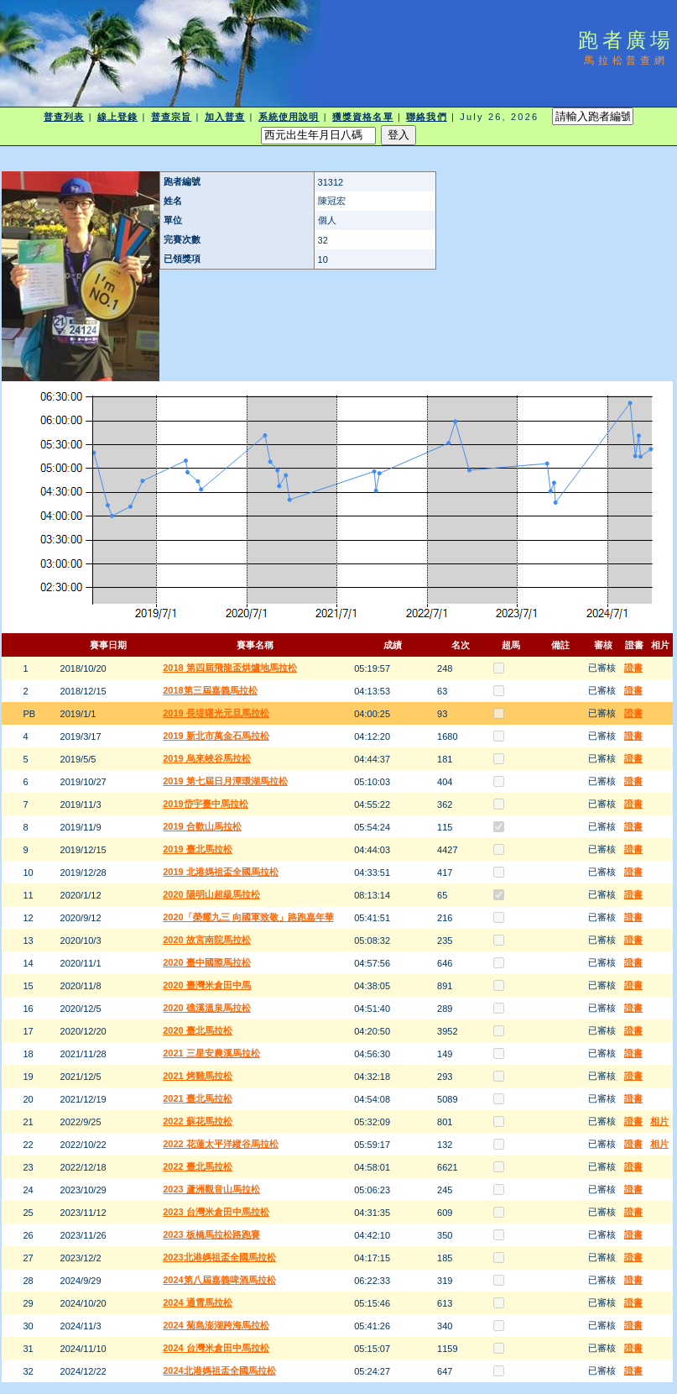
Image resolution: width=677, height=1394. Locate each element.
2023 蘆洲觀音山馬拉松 (211, 1189)
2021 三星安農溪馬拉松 (211, 1053)
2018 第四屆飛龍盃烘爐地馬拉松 (230, 668)
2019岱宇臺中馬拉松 (205, 804)
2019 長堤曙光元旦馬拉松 (216, 713)
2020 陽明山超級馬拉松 (211, 894)
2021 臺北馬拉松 (197, 1098)
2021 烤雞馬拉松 (197, 1076)
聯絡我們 (426, 117)
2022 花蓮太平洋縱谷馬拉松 (221, 1144)
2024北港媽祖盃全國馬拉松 (219, 1370)
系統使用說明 (289, 117)
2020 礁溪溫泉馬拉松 (207, 1008)
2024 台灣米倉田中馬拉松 (216, 1348)
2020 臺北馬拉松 (197, 1030)
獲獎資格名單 (362, 117)
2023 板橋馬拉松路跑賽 (211, 1234)
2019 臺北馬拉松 (197, 849)
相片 (659, 1121)
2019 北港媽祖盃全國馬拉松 (221, 872)
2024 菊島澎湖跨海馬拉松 (216, 1325)
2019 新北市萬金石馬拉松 (216, 736)
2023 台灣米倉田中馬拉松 (216, 1212)
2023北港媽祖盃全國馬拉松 (219, 1257)
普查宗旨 (171, 117)
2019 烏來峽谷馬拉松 (207, 758)
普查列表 (64, 117)
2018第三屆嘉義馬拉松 (210, 690)
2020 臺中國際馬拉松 (207, 962)
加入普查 (225, 117)
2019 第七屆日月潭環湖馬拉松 (225, 781)
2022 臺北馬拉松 (197, 1166)
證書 (633, 668)
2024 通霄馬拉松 (197, 1302)
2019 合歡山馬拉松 (202, 826)
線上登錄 (117, 117)
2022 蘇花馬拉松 (197, 1121)
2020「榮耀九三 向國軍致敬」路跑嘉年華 (248, 917)
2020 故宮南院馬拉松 (207, 940)
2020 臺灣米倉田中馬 (207, 985)
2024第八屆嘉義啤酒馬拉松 (219, 1280)
